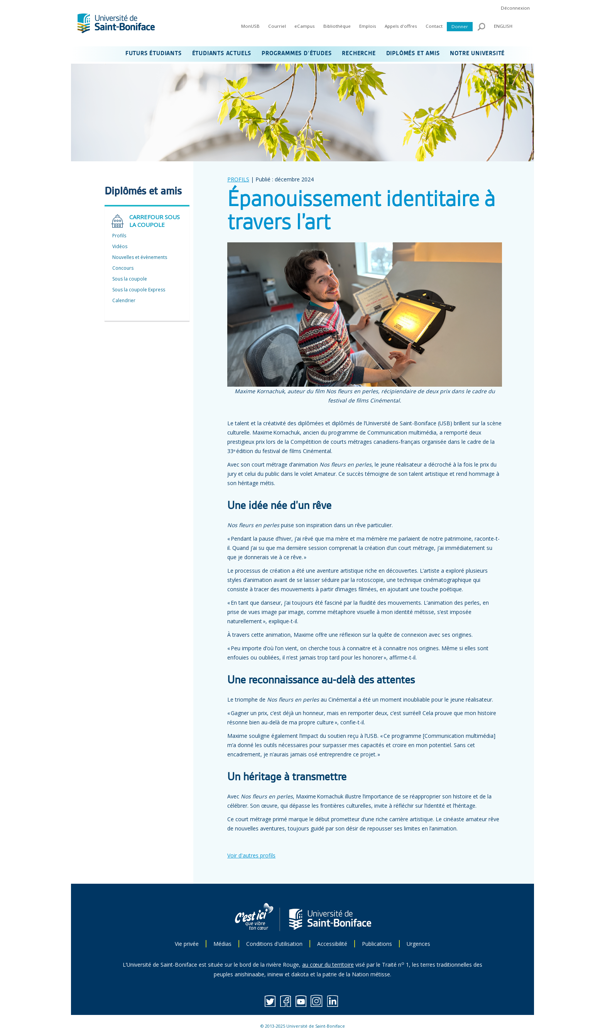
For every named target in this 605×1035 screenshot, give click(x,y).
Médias (222, 943)
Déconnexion (515, 8)
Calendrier (123, 300)
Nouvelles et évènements (139, 257)
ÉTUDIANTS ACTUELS (222, 54)
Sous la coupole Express (138, 289)
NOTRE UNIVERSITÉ (477, 54)
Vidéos (119, 246)
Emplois (367, 26)
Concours (123, 268)
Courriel (277, 26)
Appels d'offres (401, 26)
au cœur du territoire (328, 964)
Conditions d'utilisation (274, 943)
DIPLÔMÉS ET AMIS (413, 54)
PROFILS (238, 179)
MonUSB (250, 26)
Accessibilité (332, 943)
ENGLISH (503, 26)
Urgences (418, 943)
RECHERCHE (358, 54)
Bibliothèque (337, 26)
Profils (119, 235)
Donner (459, 26)
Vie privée (187, 943)
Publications (377, 943)
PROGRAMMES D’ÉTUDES (296, 54)
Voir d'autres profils (251, 855)
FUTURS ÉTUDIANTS (153, 54)
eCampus (304, 26)
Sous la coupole (129, 279)
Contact (434, 26)
